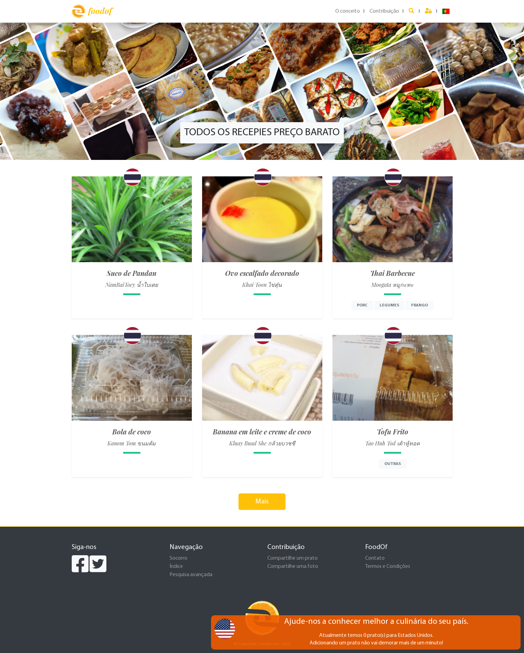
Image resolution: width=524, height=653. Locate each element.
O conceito (347, 11)
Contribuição (384, 11)
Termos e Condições (387, 566)
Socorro (178, 558)
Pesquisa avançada (191, 575)
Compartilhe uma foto (292, 566)
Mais (262, 501)
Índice (176, 566)
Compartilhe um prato (292, 558)
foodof (92, 11)
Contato (375, 558)
